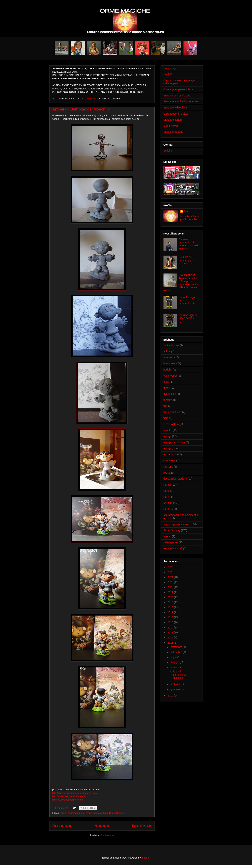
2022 (170, 587)
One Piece (169, 460)
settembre (177, 652)
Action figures (68, 813)
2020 (170, 597)
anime (167, 351)
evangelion (169, 393)
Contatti (167, 74)
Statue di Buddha (173, 131)
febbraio (176, 684)
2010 (170, 695)
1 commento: (62, 808)
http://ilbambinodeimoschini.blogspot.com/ (74, 793)
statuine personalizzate (176, 524)
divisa (166, 387)
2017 (170, 612)
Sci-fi (166, 496)
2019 (170, 602)
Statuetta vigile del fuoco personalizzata (187, 300)
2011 (170, 642)
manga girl (169, 448)
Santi (166, 490)
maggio (175, 662)
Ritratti (167, 484)
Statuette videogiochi (175, 107)
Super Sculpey (117, 813)
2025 (170, 571)
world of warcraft (173, 548)
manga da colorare (174, 442)
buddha (167, 369)
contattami (90, 98)
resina (167, 472)
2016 (170, 617)
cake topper (170, 375)
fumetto (80, 813)
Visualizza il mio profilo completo (189, 218)
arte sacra (169, 357)
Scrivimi (168, 150)
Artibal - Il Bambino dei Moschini (81, 109)
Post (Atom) (107, 835)
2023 (170, 582)
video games (170, 542)
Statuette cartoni (172, 119)
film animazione (172, 412)
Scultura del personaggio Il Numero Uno (187, 260)
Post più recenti (62, 825)
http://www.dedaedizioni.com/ (68, 799)
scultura (103, 813)
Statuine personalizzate (177, 95)
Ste (186, 211)
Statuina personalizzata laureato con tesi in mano (188, 244)
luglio (174, 657)
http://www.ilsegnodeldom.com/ (69, 796)
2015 (170, 622)
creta (166, 381)
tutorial (167, 536)
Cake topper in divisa (175, 113)
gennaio (176, 689)
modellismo (92, 813)
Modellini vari (171, 125)
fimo (165, 418)
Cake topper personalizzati (178, 89)
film (165, 406)
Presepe (168, 466)
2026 (170, 566)
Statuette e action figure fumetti (181, 101)
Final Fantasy (171, 424)
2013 (170, 632)
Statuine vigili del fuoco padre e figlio (188, 318)
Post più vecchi (142, 825)
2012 (170, 637)
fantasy (167, 399)
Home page (102, 825)
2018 (170, 607)
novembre (177, 646)
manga (167, 436)
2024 (170, 577)
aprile (174, 667)
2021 (170, 592)
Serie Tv (168, 508)
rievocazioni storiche (175, 478)
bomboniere (170, 363)
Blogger (145, 857)
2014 (170, 627)
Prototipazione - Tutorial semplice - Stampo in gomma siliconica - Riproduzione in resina (181, 282)
